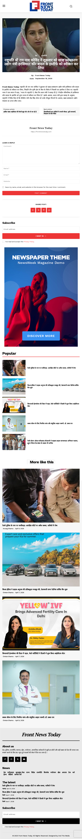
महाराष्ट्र (4, 788)
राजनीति (44, 55)
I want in (41, 236)
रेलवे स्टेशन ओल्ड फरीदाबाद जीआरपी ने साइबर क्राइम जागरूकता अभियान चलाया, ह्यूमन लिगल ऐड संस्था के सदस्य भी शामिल (52, 442)
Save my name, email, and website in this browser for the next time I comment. (35, 187)
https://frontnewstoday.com (41, 132)
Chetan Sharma (8, 592)
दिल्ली (3, 795)
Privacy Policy (29, 242)
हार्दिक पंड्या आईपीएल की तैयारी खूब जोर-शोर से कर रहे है (20, 112)
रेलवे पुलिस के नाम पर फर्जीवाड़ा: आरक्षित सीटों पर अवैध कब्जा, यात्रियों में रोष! (51, 368)
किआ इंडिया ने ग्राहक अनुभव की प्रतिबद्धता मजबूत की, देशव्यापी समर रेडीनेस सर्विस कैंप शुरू (34, 589)
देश (36, 55)
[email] (41, 229)
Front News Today (42, 75)
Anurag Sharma (8, 528)
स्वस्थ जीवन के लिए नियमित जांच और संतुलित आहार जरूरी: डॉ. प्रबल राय (49, 423)
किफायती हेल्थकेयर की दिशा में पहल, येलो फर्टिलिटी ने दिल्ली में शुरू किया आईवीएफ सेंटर (33, 653)
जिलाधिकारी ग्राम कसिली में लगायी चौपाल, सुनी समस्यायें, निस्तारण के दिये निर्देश (60, 113)
